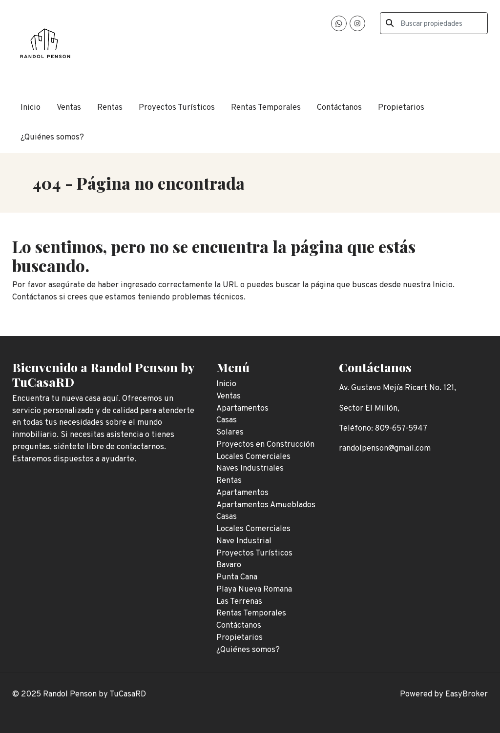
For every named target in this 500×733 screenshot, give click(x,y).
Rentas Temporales (266, 107)
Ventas (69, 107)
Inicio (31, 107)
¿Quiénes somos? (52, 137)
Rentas (110, 107)
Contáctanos (339, 107)
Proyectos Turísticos (177, 107)
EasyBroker (466, 694)
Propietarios (401, 107)
